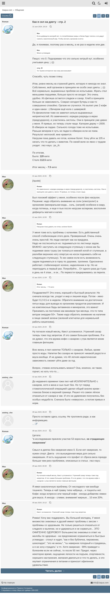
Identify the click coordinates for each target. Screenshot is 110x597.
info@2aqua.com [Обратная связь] (100, 583)
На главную (8, 583)
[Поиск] (94, 3)
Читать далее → (55, 571)
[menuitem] (8, 588)
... (33, 424)
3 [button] (103, 16)
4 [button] (107, 16)
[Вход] (106, 3)
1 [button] (94, 16)
